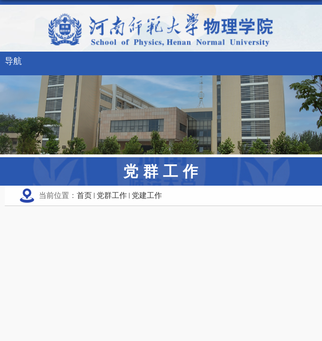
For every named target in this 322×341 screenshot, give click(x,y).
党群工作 (112, 195)
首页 (84, 195)
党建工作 (147, 195)
